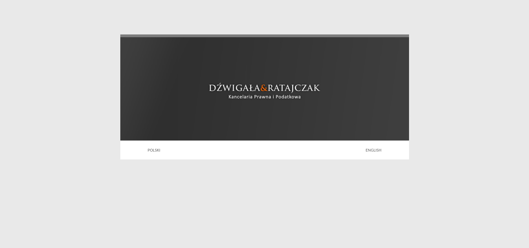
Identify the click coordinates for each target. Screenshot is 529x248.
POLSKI (154, 150)
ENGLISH (374, 150)
